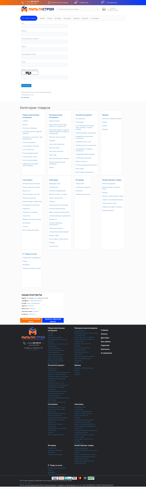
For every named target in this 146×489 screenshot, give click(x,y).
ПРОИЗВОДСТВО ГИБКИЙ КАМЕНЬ (32, 132)
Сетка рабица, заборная (31, 146)
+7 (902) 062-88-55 (35, 301)
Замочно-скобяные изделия (111, 118)
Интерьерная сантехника (31, 183)
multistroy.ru (32, 314)
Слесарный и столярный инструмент (84, 150)
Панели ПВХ (80, 183)
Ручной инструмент (84, 115)
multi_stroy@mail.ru (33, 303)
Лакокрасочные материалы (85, 328)
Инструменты (80, 118)
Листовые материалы (30, 128)
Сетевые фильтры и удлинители (59, 216)
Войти (54, 2)
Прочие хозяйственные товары (112, 196)
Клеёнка (105, 192)
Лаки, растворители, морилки (59, 158)
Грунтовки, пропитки (56, 151)
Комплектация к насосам (31, 194)
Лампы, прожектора (56, 198)
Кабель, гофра (54, 235)
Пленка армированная (30, 153)
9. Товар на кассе (30, 254)
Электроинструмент (56, 228)
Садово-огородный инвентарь (112, 200)
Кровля (25, 124)
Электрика (53, 180)
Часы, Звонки (53, 246)
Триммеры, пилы (54, 183)
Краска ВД (52, 155)
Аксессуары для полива (31, 230)
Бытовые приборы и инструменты (56, 224)
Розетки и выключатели (57, 208)
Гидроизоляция (54, 121)
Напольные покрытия (83, 187)
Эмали (51, 167)
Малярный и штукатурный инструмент (84, 137)
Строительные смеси (30, 157)
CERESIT (25, 121)
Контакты (85, 18)
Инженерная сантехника (31, 205)
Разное (25, 261)
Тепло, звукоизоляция (30, 160)
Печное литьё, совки (109, 203)
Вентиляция (27, 223)
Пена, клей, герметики (56, 144)
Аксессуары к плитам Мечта (58, 239)
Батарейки (26, 265)
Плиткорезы (80, 122)
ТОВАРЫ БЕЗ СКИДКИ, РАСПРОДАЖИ (31, 164)
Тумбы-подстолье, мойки (31, 187)
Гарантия (76, 18)
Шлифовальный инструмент (85, 154)
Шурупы (105, 129)
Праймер (52, 140)
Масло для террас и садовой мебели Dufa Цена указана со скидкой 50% (59, 131)
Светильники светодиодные (58, 205)
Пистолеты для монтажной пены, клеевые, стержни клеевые (85, 127)
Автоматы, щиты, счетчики (58, 194)
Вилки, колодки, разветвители (59, 212)
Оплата (49, 18)
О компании (95, 18)
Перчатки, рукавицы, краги (32, 268)
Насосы (25, 226)
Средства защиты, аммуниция (86, 133)
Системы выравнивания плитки (86, 165)
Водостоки (26, 191)
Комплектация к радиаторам (32, 201)
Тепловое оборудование (57, 191)
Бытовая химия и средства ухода (111, 188)
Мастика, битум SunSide (57, 137)
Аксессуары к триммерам (84, 172)
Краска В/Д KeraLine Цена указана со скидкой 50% (58, 125)
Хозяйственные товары (111, 180)
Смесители (26, 216)
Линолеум (79, 191)
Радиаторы (26, 208)
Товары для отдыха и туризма (112, 207)
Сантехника (27, 180)
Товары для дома (108, 210)
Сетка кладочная (28, 149)
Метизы (104, 122)
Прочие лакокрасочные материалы (57, 163)
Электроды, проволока (83, 158)
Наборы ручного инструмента (86, 145)
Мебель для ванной (29, 198)
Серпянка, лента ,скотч (83, 142)
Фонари (51, 242)
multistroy (31, 306)
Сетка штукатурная (29, 142)
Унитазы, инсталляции (30, 212)
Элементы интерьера (83, 194)
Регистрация (63, 2)
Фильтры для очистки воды (32, 219)
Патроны (52, 201)
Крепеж (105, 115)
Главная (42, 18)
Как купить (67, 18)
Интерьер (80, 180)
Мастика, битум (54, 148)
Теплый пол (53, 219)
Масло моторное (81, 161)
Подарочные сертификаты (32, 257)
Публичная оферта (25, 483)
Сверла (104, 126)
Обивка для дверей (108, 183)
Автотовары (80, 168)
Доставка (58, 18)
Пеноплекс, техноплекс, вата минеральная (33, 138)
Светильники (53, 187)
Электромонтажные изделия (59, 232)
